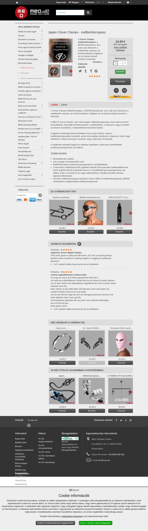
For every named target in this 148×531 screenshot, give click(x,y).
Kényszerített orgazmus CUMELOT (27, 111)
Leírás (54, 104)
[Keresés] (88, 12)
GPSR (64, 104)
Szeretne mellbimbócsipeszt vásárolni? (71, 178)
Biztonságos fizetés (21, 464)
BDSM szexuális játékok (27, 125)
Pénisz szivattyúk (25, 51)
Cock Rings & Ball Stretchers (29, 43)
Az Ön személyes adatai (46, 457)
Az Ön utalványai (46, 462)
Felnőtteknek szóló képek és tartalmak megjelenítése (60, 51)
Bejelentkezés (114, 2)
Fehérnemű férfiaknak (27, 163)
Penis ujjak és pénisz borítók (29, 47)
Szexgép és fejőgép (25, 55)
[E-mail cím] (26, 196)
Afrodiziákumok (24, 151)
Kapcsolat (61, 2)
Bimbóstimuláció (25, 63)
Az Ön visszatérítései (45, 446)
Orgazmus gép (24, 171)
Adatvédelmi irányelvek (72, 516)
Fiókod (42, 433)
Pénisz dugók (23, 143)
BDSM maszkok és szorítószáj (30, 87)
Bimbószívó (24, 73)
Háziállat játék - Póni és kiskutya (27, 138)
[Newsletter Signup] (40, 196)
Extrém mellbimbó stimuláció (31, 78)
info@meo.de (104, 460)
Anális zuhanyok (24, 95)
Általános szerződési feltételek (20, 457)
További (70, 71)
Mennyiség (120, 58)
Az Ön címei (44, 452)
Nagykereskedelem (24, 450)
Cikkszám (82, 64)
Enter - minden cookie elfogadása (96, 523)
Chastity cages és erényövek (29, 91)
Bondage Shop (24, 83)
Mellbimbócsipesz (27, 67)
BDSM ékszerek (24, 167)
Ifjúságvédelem (69, 450)
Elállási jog (20, 470)
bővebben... (98, 62)
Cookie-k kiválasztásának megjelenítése (55, 523)
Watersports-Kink (25, 121)
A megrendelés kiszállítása (22, 475)
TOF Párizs (22, 159)
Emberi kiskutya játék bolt (28, 132)
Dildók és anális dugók (27, 31)
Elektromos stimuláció (27, 106)
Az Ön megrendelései (45, 440)
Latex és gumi (23, 147)
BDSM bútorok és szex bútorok (27, 100)
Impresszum (21, 484)
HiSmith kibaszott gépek (28, 59)
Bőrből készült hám (26, 155)
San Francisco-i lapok (26, 179)
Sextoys (21, 35)
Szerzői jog (20, 480)
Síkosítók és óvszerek (26, 39)
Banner (18, 446)
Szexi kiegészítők (25, 175)
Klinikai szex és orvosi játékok (30, 128)
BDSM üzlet (20, 442)
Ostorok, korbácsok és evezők (30, 117)
